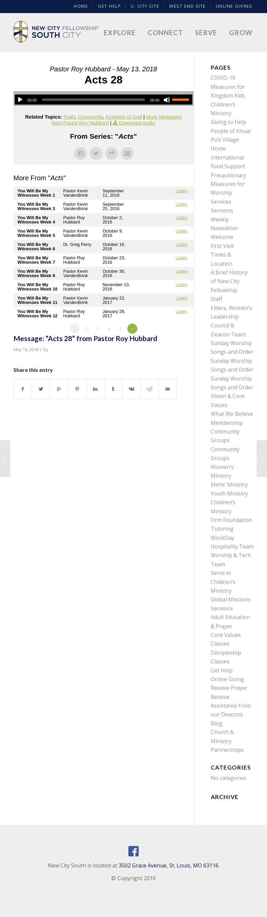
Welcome (222, 237)
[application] (103, 99)
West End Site (187, 6)
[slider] (93, 100)
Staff (216, 299)
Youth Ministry (229, 493)
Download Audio (137, 123)
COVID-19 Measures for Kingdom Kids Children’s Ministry (228, 95)
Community (90, 117)
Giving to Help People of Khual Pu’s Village (231, 130)
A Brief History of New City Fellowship (229, 281)
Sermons (222, 210)
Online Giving (234, 6)
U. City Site (145, 6)
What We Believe (232, 413)
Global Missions (231, 599)
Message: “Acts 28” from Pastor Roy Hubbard (85, 338)
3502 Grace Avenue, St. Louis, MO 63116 (168, 865)
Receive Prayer (229, 688)
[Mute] (166, 99)
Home (81, 6)
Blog (216, 723)
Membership (227, 423)
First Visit (222, 246)
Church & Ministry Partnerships (227, 741)
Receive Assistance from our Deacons (231, 705)
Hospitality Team (232, 546)
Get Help (109, 6)
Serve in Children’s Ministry (223, 581)
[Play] (20, 99)
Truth (69, 117)
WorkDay (222, 537)
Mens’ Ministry (229, 484)
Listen (181, 190)
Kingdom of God (124, 117)
